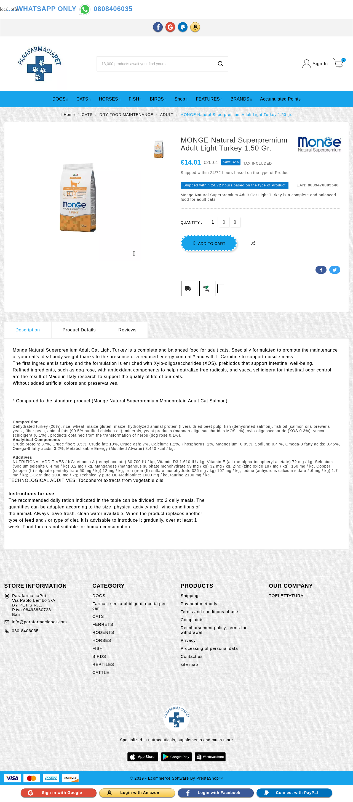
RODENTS (103, 632)
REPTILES (103, 664)
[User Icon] (315, 63)
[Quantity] (213, 222)
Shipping (190, 595)
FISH (97, 648)
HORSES (101, 640)
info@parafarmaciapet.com (39, 621)
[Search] (155, 64)
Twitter (334, 270)
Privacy (188, 640)
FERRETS (102, 624)
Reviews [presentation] (127, 330)
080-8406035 (25, 630)
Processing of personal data (209, 648)
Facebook (321, 270)
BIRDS (99, 656)
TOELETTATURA (286, 595)
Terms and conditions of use (209, 611)
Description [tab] (27, 330)
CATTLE (100, 672)
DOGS (98, 595)
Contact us (192, 656)
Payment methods (199, 603)
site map (189, 664)
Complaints (192, 619)
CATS (98, 616)
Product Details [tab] (79, 330)
